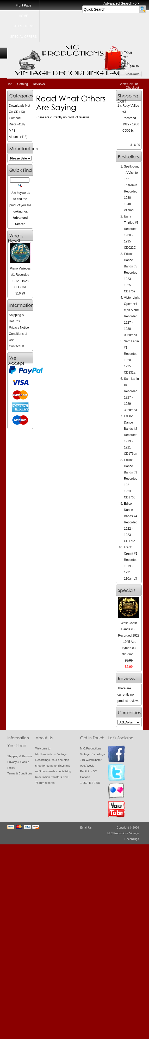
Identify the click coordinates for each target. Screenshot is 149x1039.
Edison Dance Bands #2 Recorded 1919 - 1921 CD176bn (131, 435)
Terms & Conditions (19, 773)
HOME (23, 16)
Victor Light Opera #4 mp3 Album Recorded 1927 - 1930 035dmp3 (132, 316)
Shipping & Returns (19, 756)
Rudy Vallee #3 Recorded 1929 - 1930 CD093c (130, 118)
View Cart (126, 84)
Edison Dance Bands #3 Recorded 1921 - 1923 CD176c (131, 478)
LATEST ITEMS (23, 26)
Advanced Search (117, 3)
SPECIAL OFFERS (23, 37)
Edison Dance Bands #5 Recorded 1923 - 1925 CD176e (131, 272)
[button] (130, 74)
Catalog (22, 84)
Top (9, 84)
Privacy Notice (19, 327)
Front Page (23, 5)
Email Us (85, 827)
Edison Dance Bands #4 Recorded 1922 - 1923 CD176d (131, 522)
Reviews (39, 84)
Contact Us (16, 346)
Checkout (132, 87)
